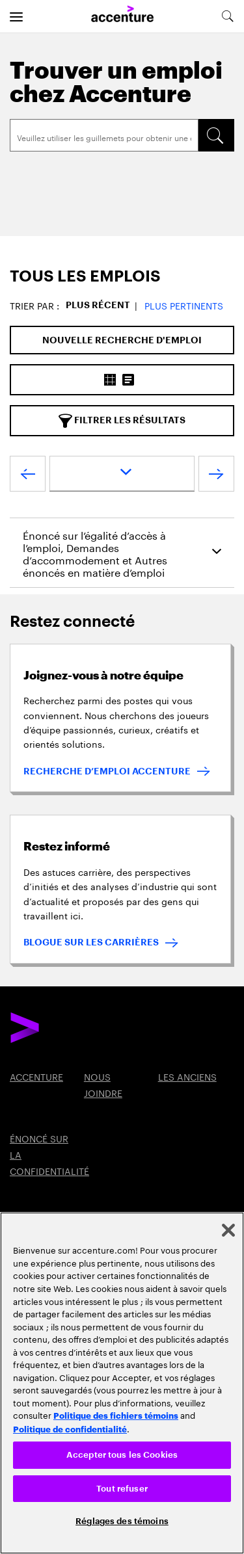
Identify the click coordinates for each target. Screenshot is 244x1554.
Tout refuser (122, 1488)
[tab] (122, 277)
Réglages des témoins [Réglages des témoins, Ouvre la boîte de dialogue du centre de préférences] (122, 1521)
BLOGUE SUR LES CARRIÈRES (91, 942)
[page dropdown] (122, 474)
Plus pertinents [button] (183, 305)
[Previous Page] (27, 476)
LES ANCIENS (187, 1076)
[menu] (16, 16)
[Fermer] (228, 1230)
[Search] (104, 135)
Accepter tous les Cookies (122, 1455)
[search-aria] (227, 16)
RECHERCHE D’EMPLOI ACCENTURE (107, 771)
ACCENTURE (36, 1076)
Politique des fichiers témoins (115, 1415)
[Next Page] (216, 476)
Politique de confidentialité (70, 1428)
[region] (122, 1383)
